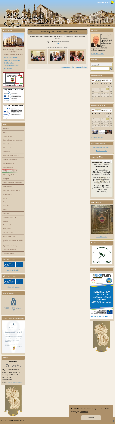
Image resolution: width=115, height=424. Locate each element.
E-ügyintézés (7, 186)
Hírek (5, 132)
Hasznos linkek (7, 225)
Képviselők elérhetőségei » (12, 60)
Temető (6, 213)
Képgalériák (7, 229)
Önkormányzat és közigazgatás (13, 140)
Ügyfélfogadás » (8, 63)
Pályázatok (7, 202)
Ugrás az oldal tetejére (67, 67)
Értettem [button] (91, 418)
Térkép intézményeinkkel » (12, 66)
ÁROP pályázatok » (13, 270)
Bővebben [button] (84, 412)
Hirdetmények (8, 144)
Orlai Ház (6, 206)
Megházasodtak (97, 162)
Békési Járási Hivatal (9, 236)
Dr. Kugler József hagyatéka (12, 190)
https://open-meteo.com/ (15, 382)
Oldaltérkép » (8, 68)
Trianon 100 (7, 194)
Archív (6, 209)
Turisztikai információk (10, 159)
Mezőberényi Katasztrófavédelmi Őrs (13, 241)
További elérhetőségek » (11, 57)
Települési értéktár (8, 253)
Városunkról (7, 136)
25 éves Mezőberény (9, 249)
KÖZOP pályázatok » (13, 287)
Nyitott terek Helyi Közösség (12, 182)
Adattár (5, 221)
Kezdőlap (25, 25)
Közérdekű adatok (9, 163)
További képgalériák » (97, 137)
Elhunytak (107, 162)
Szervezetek (7, 152)
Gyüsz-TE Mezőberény (10, 246)
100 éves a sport (8, 232)
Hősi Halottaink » (101, 237)
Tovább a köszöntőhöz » (97, 54)
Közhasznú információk (11, 155)
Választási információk (10, 171)
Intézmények (7, 148)
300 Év (6, 198)
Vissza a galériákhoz (81, 67)
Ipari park (6, 178)
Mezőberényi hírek (9, 217)
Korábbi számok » (101, 151)
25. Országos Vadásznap (11, 175)
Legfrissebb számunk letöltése (102, 147)
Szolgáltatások (8, 167)
